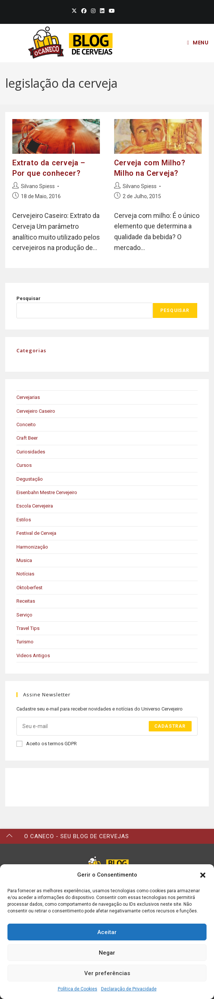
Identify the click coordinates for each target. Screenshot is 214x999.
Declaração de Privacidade (129, 989)
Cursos (24, 465)
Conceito (26, 424)
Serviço (24, 615)
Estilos (23, 519)
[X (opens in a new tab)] (74, 10)
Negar (107, 952)
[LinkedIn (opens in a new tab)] (102, 10)
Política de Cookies (77, 989)
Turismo (25, 641)
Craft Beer (27, 438)
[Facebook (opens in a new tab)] (84, 10)
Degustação (29, 479)
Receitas (25, 601)
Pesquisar (28, 298)
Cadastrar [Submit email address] (170, 726)
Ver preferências (107, 973)
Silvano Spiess (38, 186)
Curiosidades (30, 452)
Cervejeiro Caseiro (35, 411)
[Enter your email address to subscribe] (106, 726)
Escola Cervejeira (34, 506)
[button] (203, 875)
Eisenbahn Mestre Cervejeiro (46, 492)
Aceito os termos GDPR (46, 744)
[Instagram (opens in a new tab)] (93, 10)
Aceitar (107, 932)
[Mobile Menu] (198, 42)
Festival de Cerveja (36, 533)
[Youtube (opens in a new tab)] (111, 10)
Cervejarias (28, 397)
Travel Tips (28, 628)
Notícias (25, 574)
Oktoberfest (29, 587)
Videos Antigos (33, 655)
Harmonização (32, 547)
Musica (24, 560)
